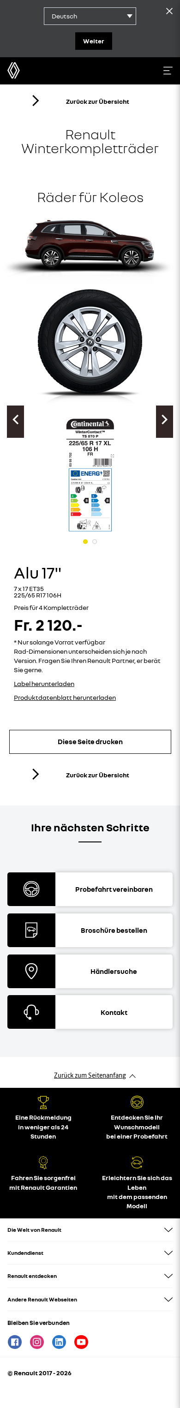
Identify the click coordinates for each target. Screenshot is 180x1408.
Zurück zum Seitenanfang (90, 1076)
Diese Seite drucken (90, 741)
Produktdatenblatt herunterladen (65, 697)
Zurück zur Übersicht (79, 101)
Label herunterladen (44, 683)
